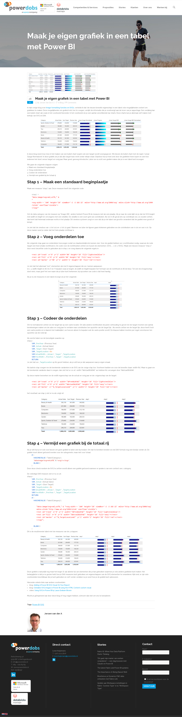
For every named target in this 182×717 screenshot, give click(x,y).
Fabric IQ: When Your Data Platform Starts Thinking (111, 653)
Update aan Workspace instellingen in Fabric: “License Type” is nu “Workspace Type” (112, 685)
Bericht (155, 671)
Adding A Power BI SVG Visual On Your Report (52, 585)
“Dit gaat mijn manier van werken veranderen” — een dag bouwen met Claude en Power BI (112, 661)
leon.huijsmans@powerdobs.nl (66, 656)
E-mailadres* (155, 660)
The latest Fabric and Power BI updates (112, 668)
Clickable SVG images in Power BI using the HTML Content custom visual (62, 588)
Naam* (155, 650)
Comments (72, 103)
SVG (42, 605)
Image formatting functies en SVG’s (60, 108)
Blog (62, 103)
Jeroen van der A (46, 103)
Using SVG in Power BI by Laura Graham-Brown (53, 590)
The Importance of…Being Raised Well (112, 672)
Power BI (36, 605)
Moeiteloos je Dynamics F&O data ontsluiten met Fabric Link (110, 677)
